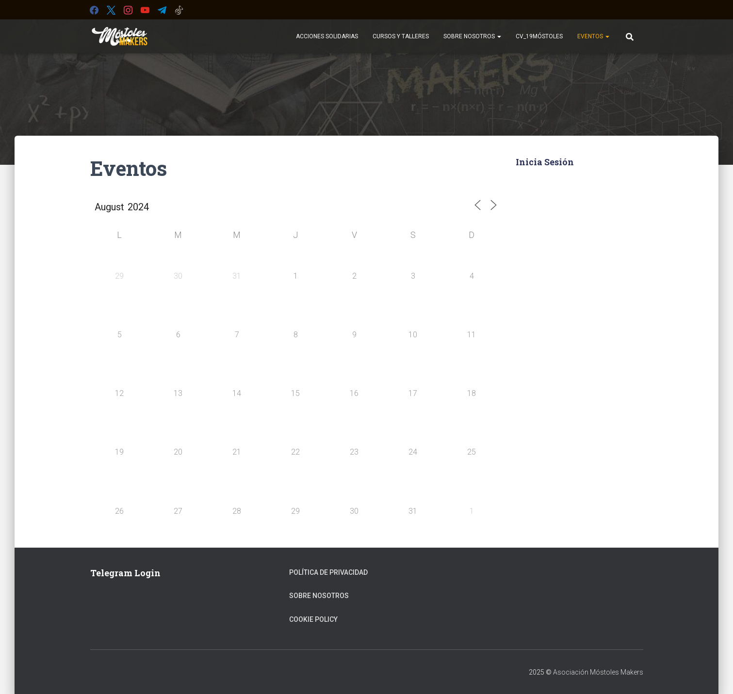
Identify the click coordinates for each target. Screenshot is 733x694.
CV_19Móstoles (539, 36)
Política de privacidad (328, 572)
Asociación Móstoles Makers (598, 672)
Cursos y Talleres (401, 36)
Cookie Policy (313, 619)
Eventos (593, 36)
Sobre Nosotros (472, 36)
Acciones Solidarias (327, 36)
